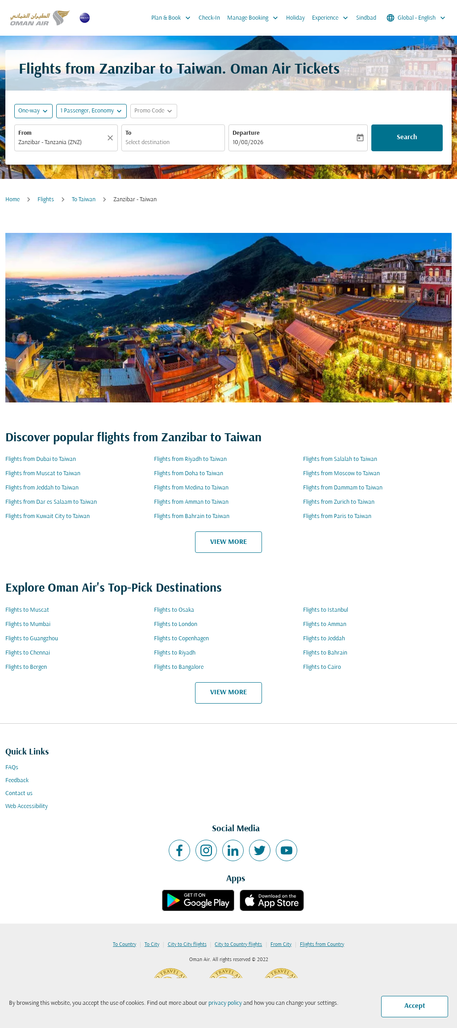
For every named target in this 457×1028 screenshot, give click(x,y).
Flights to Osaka (174, 610)
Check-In (209, 18)
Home (12, 199)
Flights (45, 199)
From (25, 133)
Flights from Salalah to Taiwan (340, 459)
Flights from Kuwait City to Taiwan (47, 516)
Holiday (295, 18)
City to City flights (187, 944)
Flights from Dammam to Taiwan (342, 488)
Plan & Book (173, 18)
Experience (332, 18)
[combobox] (61, 142)
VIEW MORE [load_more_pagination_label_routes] (228, 542)
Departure (246, 133)
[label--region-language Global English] (416, 18)
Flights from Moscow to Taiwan (341, 473)
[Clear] (111, 138)
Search (407, 137)
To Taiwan (84, 199)
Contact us (19, 793)
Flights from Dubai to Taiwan (40, 459)
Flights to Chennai (27, 653)
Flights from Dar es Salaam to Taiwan (51, 502)
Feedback (17, 780)
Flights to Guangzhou (31, 638)
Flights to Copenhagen (181, 638)
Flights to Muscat (27, 610)
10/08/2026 (248, 142)
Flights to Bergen (26, 667)
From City (280, 944)
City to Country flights (238, 944)
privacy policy (225, 1003)
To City (152, 944)
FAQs (11, 767)
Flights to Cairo (322, 667)
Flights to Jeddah (324, 638)
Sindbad (366, 18)
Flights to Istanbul (325, 610)
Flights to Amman (324, 624)
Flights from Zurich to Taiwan (338, 502)
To (128, 133)
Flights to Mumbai (27, 624)
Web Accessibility (26, 806)
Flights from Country (322, 944)
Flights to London (175, 624)
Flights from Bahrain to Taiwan (191, 516)
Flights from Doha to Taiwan (188, 473)
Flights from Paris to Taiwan (337, 516)
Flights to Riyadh (174, 653)
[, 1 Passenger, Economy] (87, 111)
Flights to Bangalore (179, 667)
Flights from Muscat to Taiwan (42, 473)
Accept (414, 1006)
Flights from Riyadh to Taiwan (190, 459)
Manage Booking (255, 18)
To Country (124, 944)
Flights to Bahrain (325, 653)
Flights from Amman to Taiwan (191, 502)
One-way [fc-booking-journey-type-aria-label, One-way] (29, 111)
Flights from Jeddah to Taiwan (42, 488)
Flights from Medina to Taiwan (191, 488)
